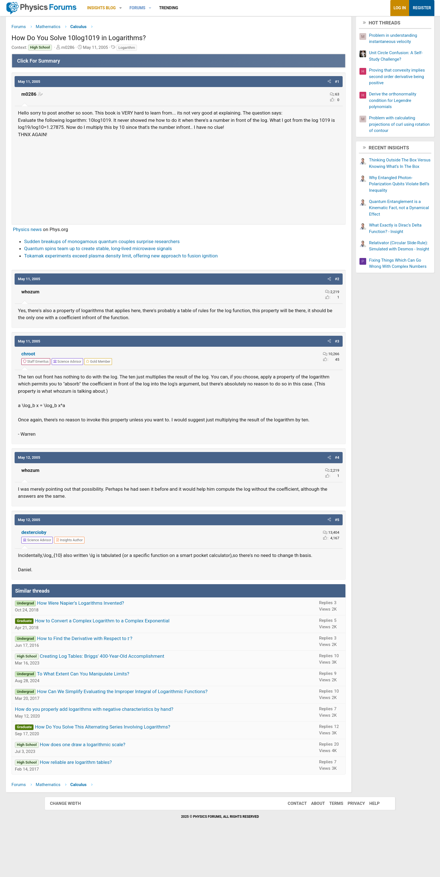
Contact (291, 841)
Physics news (72, 246)
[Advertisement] (179, 195)
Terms (331, 841)
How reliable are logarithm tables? (120, 800)
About (312, 841)
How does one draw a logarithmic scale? (127, 782)
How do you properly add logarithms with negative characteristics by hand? (138, 747)
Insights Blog (146, 8)
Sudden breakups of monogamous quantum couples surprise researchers (146, 258)
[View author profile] (113, 571)
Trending (213, 8)
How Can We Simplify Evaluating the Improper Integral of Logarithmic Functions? (167, 729)
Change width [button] (71, 841)
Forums (182, 8)
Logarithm (171, 49)
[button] (165, 8)
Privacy (350, 841)
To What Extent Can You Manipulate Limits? (128, 711)
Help (369, 841)
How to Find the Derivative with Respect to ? (129, 676)
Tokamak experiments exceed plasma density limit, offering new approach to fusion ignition (165, 272)
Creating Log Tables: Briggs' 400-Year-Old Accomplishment (146, 694)
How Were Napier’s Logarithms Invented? (125, 641)
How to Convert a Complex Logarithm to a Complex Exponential (146, 658)
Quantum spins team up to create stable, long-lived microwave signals (143, 265)
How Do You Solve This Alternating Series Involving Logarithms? (147, 765)
